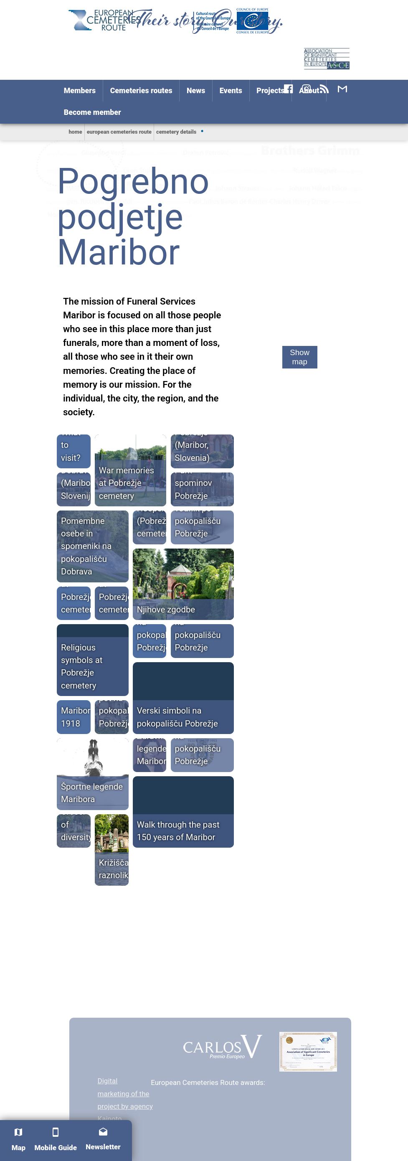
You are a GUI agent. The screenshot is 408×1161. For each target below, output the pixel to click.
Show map (299, 357)
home (75, 132)
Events (231, 90)
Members (80, 90)
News (196, 90)
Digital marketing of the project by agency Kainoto (125, 1100)
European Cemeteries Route (119, 132)
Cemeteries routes (141, 90)
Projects (270, 90)
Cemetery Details (176, 132)
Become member (92, 112)
